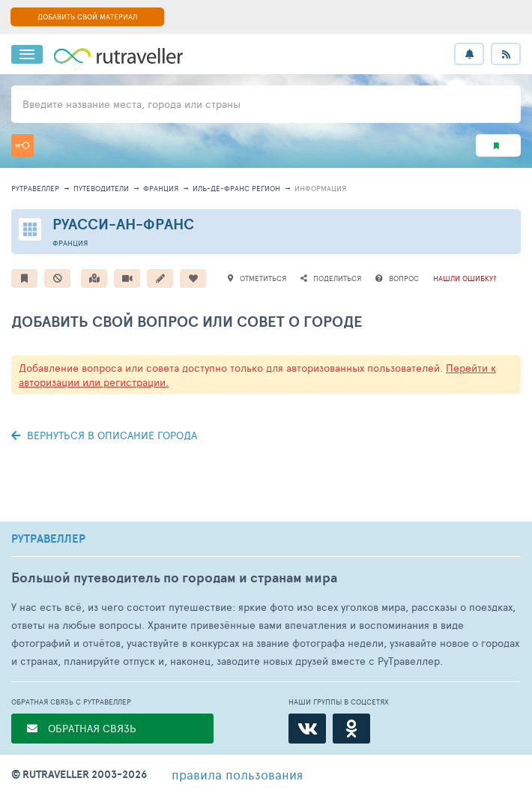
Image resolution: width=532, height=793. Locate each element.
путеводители (101, 188)
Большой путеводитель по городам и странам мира (174, 577)
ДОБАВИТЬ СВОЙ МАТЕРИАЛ (87, 16)
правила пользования (237, 774)
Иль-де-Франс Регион (236, 188)
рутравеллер (35, 188)
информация (320, 188)
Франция (160, 188)
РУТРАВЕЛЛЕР (48, 539)
